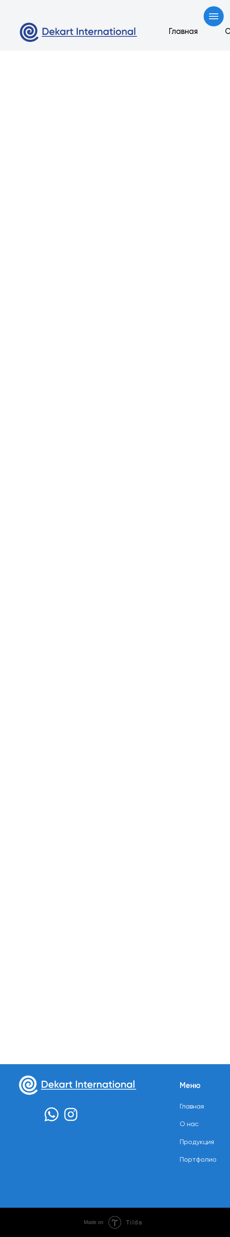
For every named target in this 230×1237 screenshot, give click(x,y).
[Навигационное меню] (213, 16)
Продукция (197, 1142)
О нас (189, 1124)
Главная (183, 32)
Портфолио (198, 1160)
